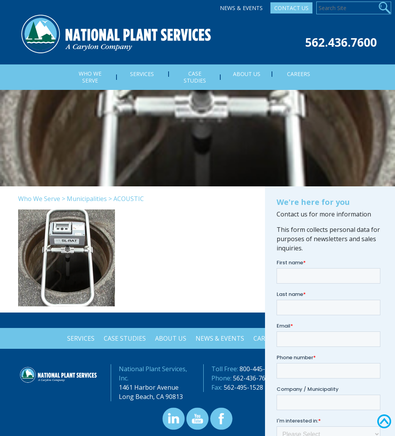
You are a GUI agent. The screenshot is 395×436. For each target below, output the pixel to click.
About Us (170, 338)
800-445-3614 (259, 369)
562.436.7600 (341, 42)
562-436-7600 (252, 378)
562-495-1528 (243, 387)
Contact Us (291, 8)
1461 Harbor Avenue (149, 387)
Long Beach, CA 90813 (151, 396)
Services (79, 338)
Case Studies (124, 338)
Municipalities (87, 198)
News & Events (241, 8)
